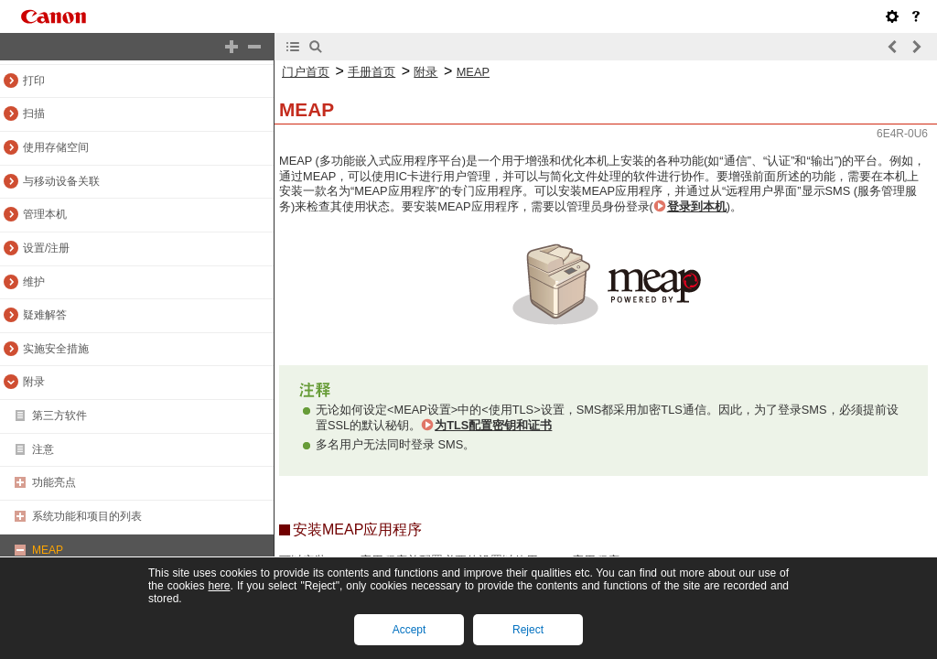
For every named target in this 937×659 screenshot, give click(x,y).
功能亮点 (54, 482)
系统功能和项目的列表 (87, 516)
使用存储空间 (56, 147)
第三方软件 (59, 415)
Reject (528, 629)
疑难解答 (45, 314)
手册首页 (371, 72)
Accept (409, 629)
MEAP (47, 550)
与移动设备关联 (61, 181)
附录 (34, 381)
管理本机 (45, 214)
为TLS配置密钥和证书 (493, 425)
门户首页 (305, 72)
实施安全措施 (56, 348)
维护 (34, 281)
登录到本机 (697, 206)
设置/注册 (46, 248)
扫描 (34, 113)
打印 (34, 80)
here (219, 585)
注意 (43, 449)
